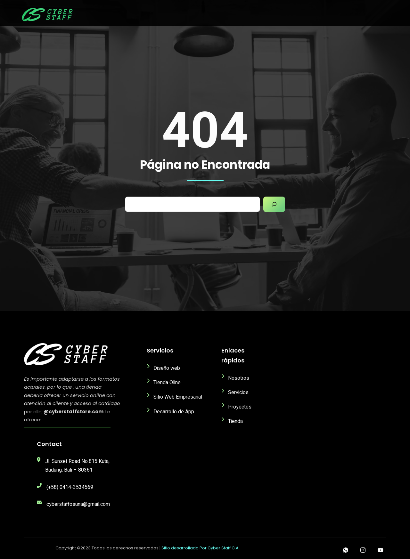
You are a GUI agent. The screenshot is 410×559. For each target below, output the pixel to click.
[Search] (274, 204)
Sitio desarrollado (180, 548)
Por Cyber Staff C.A (219, 548)
